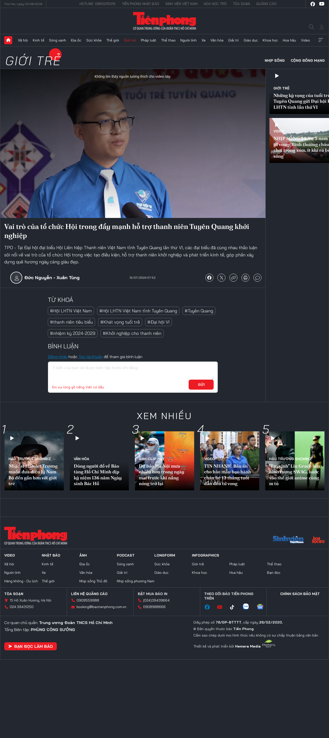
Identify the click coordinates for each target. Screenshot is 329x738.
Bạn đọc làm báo (30, 646)
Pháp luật (148, 40)
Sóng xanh (57, 40)
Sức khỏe (94, 40)
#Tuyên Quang (199, 311)
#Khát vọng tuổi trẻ (120, 322)
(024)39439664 (156, 600)
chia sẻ (209, 277)
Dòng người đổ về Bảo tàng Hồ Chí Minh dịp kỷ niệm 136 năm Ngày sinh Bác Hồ (98, 474)
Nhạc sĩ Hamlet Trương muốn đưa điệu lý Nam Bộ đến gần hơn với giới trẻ (33, 474)
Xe (204, 40)
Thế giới (112, 40)
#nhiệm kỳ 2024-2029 (72, 333)
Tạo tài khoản (91, 356)
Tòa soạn (241, 3)
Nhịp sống (275, 60)
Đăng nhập (58, 356)
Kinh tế (38, 40)
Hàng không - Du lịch (21, 581)
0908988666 (154, 607)
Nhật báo (51, 555)
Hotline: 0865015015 (98, 3)
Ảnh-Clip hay (152, 459)
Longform (164, 555)
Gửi (201, 384)
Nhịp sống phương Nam (135, 581)
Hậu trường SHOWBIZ (30, 459)
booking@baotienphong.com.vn (101, 607)
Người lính (188, 40)
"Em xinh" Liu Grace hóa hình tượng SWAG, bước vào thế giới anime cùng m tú (294, 474)
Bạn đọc (273, 572)
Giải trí (233, 40)
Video (305, 40)
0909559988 (88, 600)
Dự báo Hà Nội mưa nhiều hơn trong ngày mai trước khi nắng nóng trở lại (161, 474)
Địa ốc (76, 40)
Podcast (126, 555)
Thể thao (168, 40)
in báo (245, 277)
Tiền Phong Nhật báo (140, 3)
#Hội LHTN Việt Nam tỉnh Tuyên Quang (138, 311)
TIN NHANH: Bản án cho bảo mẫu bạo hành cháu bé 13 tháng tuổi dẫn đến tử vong (227, 474)
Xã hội (23, 40)
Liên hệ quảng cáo (89, 594)
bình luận (257, 277)
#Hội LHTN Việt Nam (71, 311)
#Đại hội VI (158, 322)
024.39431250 (22, 607)
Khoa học (270, 40)
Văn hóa (216, 40)
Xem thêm (321, 40)
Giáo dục (251, 40)
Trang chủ (8, 40)
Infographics (205, 555)
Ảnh (83, 555)
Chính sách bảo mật (300, 594)
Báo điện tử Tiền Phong (164, 21)
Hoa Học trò (215, 3)
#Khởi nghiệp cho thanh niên (132, 333)
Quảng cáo (266, 3)
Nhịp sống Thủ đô (93, 581)
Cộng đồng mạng (308, 60)
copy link (233, 277)
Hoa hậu (289, 40)
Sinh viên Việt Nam (181, 3)
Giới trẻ (130, 40)
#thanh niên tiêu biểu (71, 322)
